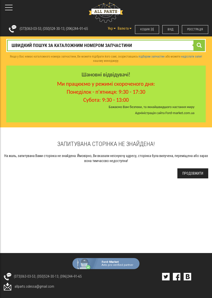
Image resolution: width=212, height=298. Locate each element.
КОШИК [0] (147, 29)
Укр (112, 28)
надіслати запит (191, 56)
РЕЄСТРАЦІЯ (195, 29)
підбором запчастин (151, 56)
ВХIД (170, 29)
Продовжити (192, 173)
